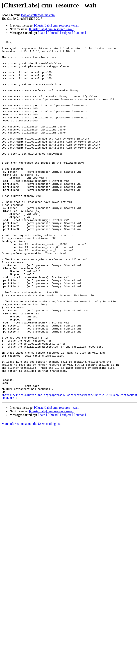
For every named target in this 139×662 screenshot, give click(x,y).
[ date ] (42, 32)
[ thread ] (53, 32)
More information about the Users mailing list (31, 495)
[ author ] (80, 32)
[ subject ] (66, 32)
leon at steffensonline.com (38, 15)
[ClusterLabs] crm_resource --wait (56, 25)
